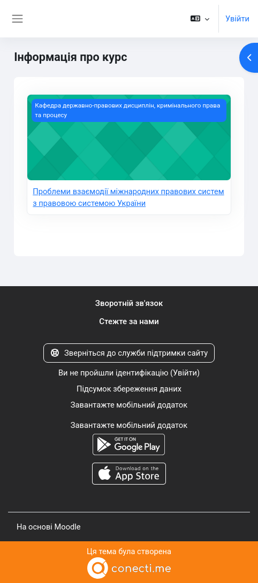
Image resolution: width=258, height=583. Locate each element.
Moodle (67, 527)
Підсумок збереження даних (129, 389)
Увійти (237, 19)
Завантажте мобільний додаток (129, 405)
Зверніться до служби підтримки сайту (129, 353)
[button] (200, 18)
